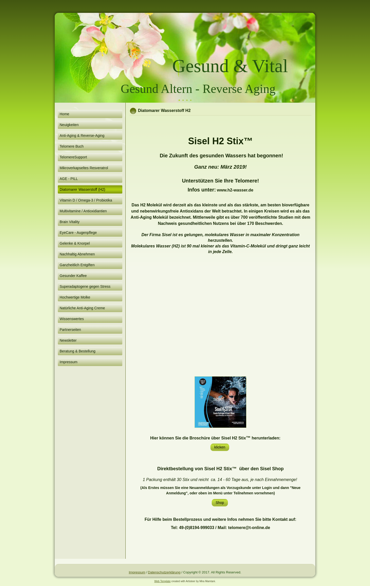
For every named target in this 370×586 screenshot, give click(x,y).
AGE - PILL (69, 179)
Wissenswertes (72, 319)
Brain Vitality (70, 222)
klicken (219, 447)
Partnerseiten (70, 330)
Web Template (162, 581)
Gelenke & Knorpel (75, 243)
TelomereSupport (73, 157)
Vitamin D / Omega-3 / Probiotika (86, 200)
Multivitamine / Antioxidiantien (83, 211)
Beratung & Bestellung (77, 351)
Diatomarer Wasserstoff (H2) (82, 189)
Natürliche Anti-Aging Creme (82, 308)
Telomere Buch (72, 146)
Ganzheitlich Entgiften (77, 265)
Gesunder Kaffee (73, 276)
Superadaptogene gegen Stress (85, 286)
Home (64, 114)
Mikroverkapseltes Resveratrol (84, 168)
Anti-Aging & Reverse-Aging (82, 135)
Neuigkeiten (69, 125)
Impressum (68, 362)
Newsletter (68, 340)
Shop (220, 503)
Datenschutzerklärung (164, 572)
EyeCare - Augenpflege (78, 232)
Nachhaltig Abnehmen (77, 254)
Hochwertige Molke (75, 297)
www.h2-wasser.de (235, 190)
